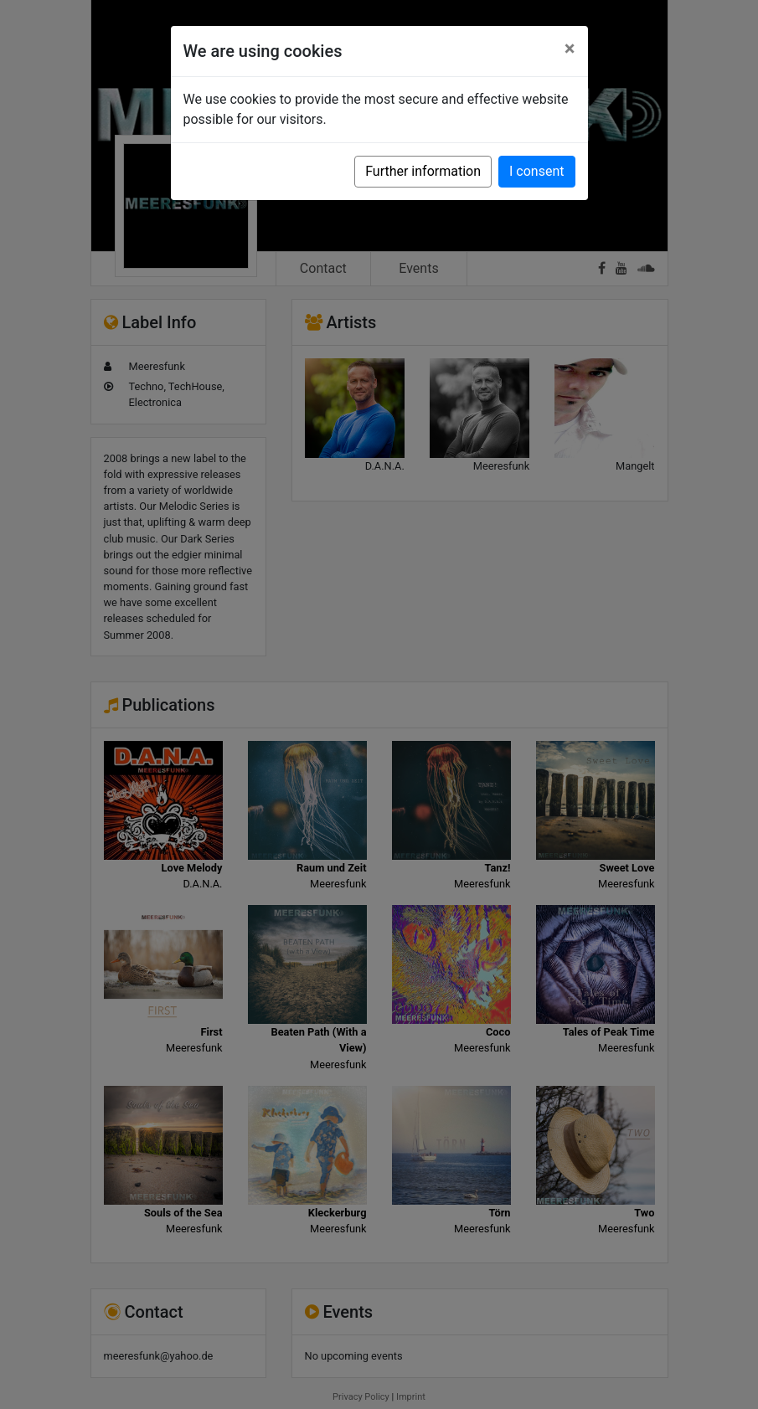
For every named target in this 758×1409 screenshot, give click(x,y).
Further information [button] (423, 171)
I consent (536, 171)
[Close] (570, 48)
